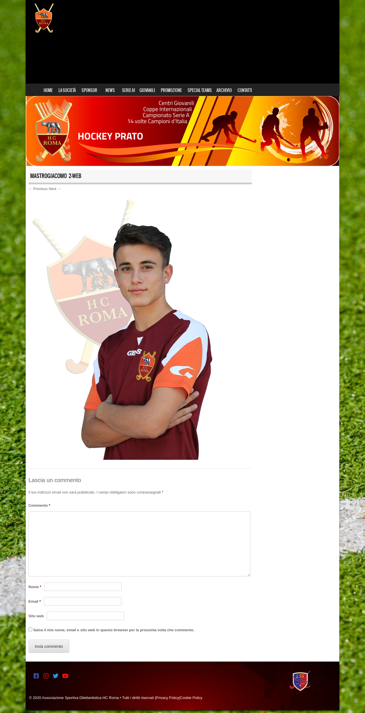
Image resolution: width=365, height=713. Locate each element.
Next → (55, 189)
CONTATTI (245, 90)
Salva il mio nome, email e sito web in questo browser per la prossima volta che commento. (113, 630)
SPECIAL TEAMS (200, 90)
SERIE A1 (128, 90)
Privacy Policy (167, 698)
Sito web (36, 616)
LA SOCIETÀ (67, 90)
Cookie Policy (191, 698)
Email (35, 601)
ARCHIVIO (224, 90)
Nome (35, 587)
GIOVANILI (147, 90)
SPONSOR (89, 90)
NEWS (110, 90)
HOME (48, 90)
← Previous (38, 189)
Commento (39, 505)
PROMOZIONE (171, 90)
